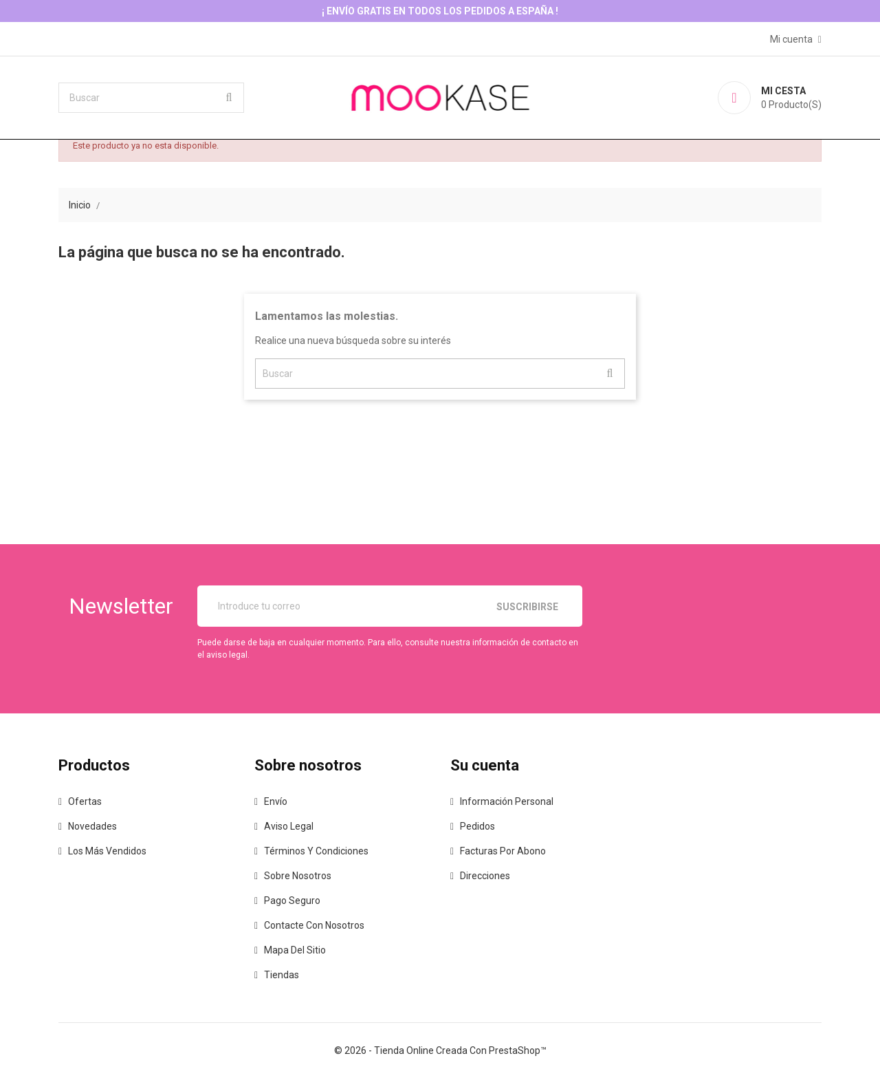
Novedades (92, 826)
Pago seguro (292, 900)
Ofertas (85, 801)
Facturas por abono (503, 850)
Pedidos (477, 826)
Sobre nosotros (297, 875)
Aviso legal (289, 826)
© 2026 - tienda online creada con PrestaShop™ (440, 1050)
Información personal (506, 801)
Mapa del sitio (295, 950)
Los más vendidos (107, 850)
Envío (275, 801)
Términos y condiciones (316, 850)
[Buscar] (151, 98)
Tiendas (281, 974)
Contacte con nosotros (314, 925)
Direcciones (485, 875)
